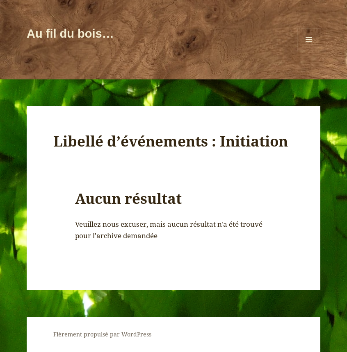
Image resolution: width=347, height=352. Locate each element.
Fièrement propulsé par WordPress (102, 334)
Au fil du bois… (70, 33)
